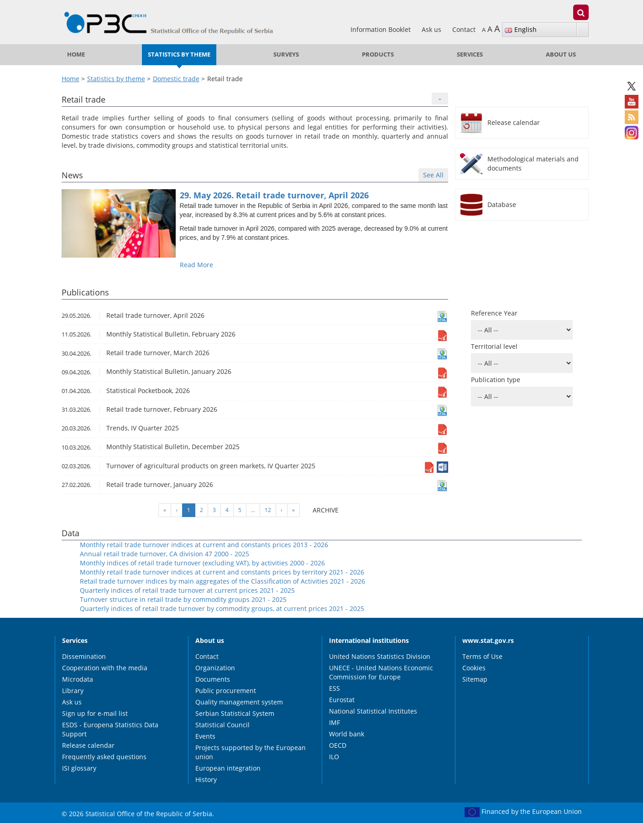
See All (433, 175)
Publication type (495, 379)
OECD (337, 745)
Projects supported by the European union (250, 752)
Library (73, 690)
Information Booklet (381, 29)
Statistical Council (222, 724)
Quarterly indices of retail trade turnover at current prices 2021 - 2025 (187, 590)
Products (378, 54)
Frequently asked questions (104, 756)
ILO (334, 756)
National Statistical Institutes (373, 711)
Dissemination (84, 656)
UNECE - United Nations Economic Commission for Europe (381, 672)
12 (268, 510)
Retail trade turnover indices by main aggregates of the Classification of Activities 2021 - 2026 (222, 581)
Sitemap (474, 679)
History (206, 779)
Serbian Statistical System (234, 713)
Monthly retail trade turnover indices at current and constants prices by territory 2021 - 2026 (222, 572)
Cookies (474, 667)
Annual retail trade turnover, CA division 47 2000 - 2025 (164, 553)
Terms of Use (482, 656)
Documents (212, 679)
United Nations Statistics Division (379, 656)
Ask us (432, 29)
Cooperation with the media (104, 667)
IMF (334, 722)
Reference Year (494, 313)
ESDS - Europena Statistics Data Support (110, 729)
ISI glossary (79, 768)
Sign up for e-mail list (95, 713)
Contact (464, 29)
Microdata (77, 679)
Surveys (286, 54)
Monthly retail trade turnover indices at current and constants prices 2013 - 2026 (204, 544)
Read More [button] (196, 264)
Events (205, 736)
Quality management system (239, 702)
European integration (228, 768)
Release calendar (88, 745)
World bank (346, 734)
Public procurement (225, 690)
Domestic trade (176, 78)
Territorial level (494, 346)
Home (76, 54)
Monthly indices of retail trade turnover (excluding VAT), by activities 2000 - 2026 (202, 563)
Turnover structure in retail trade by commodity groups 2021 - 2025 (183, 599)
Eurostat (342, 699)
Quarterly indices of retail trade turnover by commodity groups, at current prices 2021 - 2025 (222, 608)
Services (470, 54)
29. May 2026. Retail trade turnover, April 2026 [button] (274, 195)
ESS (334, 688)
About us (561, 54)
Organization (215, 667)
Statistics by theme (179, 54)
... (253, 510)
